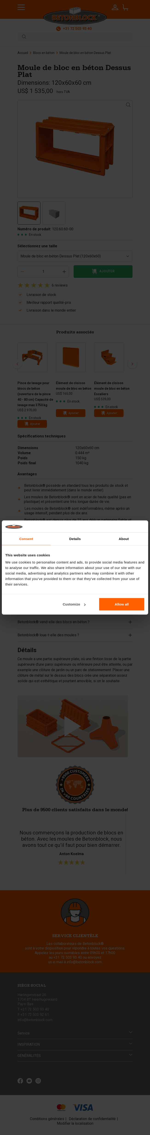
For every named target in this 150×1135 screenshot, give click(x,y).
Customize (74, 604)
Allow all (122, 604)
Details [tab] (75, 539)
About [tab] (124, 539)
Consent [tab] (26, 539)
